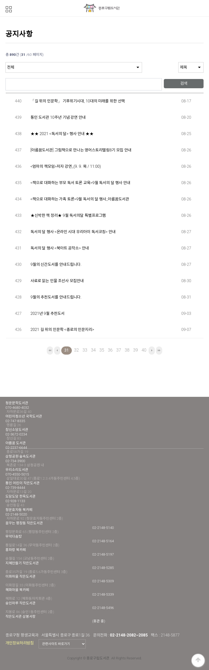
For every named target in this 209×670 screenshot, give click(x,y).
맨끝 (159, 350)
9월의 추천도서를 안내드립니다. (56, 297)
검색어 (5, 75)
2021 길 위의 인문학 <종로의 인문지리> (62, 329)
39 (135, 349)
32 (76, 349)
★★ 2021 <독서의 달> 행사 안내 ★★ (62, 134)
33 (84, 349)
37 (118, 349)
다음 (152, 350)
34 (93, 349)
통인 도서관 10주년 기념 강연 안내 (58, 117)
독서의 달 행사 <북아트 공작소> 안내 (59, 248)
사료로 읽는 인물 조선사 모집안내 (57, 281)
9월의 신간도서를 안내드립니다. (56, 264)
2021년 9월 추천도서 (47, 313)
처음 (50, 350)
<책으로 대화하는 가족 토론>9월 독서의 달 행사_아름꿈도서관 (79, 199)
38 (126, 349)
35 (101, 349)
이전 (57, 350)
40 (143, 349)
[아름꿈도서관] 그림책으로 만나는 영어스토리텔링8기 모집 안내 (80, 150)
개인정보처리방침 (19, 643)
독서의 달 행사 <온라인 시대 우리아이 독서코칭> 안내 (73, 232)
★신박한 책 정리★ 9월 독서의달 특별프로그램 (68, 215)
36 (109, 349)
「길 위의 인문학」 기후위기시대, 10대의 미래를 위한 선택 (77, 101)
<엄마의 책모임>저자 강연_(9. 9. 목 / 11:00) (65, 166)
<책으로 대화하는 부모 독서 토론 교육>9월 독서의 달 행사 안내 (80, 183)
